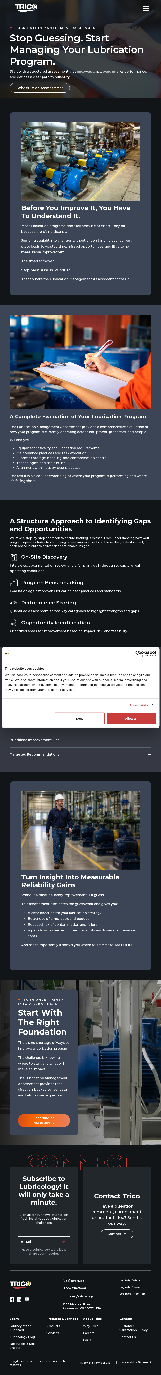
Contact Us (117, 1234)
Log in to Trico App (134, 1293)
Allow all (131, 718)
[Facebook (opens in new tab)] (12, 1299)
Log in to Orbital (132, 1280)
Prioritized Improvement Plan (35, 740)
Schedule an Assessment (40, 88)
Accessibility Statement (136, 1362)
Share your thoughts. (44, 1253)
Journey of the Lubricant (20, 1328)
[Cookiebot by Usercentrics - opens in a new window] (138, 654)
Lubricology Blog (22, 1337)
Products (53, 1326)
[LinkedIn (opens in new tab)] (19, 1299)
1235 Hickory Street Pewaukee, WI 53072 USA (80, 1306)
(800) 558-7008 (72, 1288)
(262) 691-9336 (71, 1281)
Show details (139, 705)
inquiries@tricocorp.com (79, 1296)
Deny (79, 718)
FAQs (87, 1340)
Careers (89, 1333)
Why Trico (90, 1326)
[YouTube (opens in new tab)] (27, 1299)
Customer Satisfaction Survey (133, 1328)
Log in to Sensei (132, 1287)
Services (52, 1333)
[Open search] (137, 8)
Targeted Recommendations (34, 754)
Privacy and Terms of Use (95, 1362)
